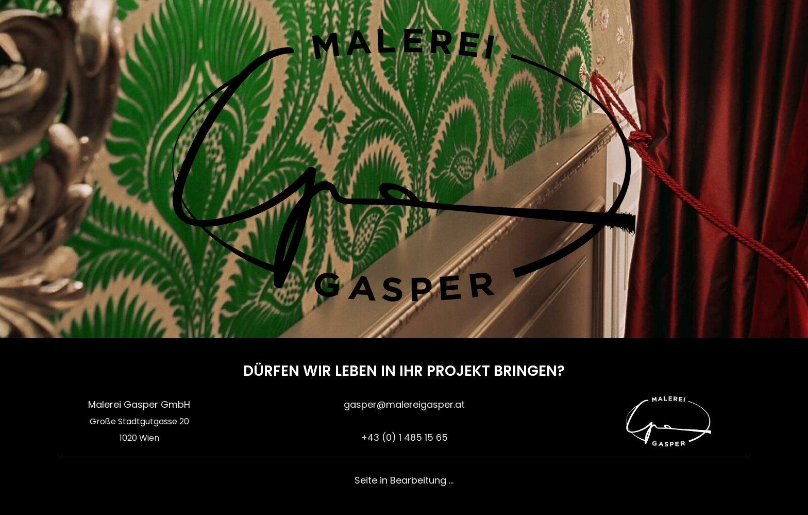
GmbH (174, 404)
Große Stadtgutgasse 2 (137, 421)
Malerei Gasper (123, 404)
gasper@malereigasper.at (404, 404)
